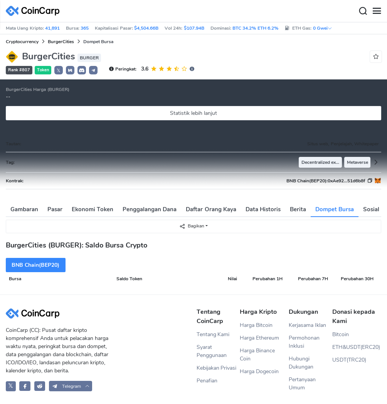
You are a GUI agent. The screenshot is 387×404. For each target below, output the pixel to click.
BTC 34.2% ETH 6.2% (255, 28)
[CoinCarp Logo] (35, 11)
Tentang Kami (213, 334)
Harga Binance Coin (257, 354)
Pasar (54, 209)
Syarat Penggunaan (212, 351)
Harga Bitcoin (256, 325)
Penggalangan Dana (150, 209)
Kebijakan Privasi (217, 368)
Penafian (207, 380)
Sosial (371, 209)
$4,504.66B (146, 28)
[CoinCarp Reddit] (39, 386)
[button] (70, 70)
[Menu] (376, 11)
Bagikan (191, 226)
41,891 (52, 28)
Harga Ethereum (259, 338)
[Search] (362, 11)
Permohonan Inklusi (304, 342)
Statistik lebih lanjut (193, 113)
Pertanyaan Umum (302, 383)
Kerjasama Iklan (307, 325)
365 (85, 28)
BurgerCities (61, 42)
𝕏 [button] (59, 70)
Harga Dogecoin (259, 371)
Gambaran (24, 209)
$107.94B (194, 28)
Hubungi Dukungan (301, 362)
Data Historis (263, 209)
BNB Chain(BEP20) (35, 265)
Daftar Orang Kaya (211, 209)
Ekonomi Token (92, 209)
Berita (298, 209)
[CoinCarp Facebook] (24, 386)
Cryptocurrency (22, 42)
